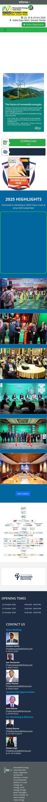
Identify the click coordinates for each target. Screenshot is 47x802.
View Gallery (23, 493)
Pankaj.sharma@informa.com (19, 731)
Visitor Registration (33, 24)
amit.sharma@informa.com (18, 711)
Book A (23, 151)
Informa (23, 2)
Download (23, 142)
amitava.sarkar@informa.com (19, 648)
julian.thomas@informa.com (19, 686)
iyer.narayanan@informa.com (19, 665)
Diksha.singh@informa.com (18, 751)
